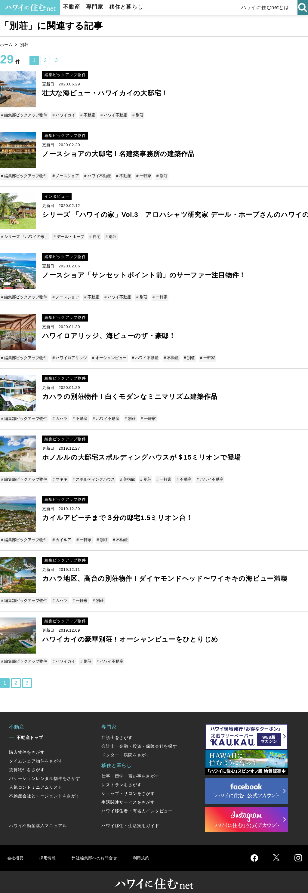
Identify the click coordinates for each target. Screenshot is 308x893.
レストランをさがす (121, 775)
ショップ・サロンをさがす (128, 784)
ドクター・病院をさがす (125, 746)
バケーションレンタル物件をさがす (44, 769)
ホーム (6, 44)
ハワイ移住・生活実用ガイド (130, 816)
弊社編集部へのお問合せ (101, 848)
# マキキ (59, 474)
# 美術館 (126, 474)
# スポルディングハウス (93, 474)
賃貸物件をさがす (27, 760)
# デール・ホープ (68, 234)
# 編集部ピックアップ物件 (25, 115)
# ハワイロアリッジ (69, 354)
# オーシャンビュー (108, 354)
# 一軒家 (141, 175)
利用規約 (153, 848)
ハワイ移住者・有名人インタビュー (137, 801)
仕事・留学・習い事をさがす (130, 767)
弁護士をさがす (117, 728)
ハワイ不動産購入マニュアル (38, 816)
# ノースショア (65, 175)
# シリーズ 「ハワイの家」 (25, 234)
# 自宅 (94, 234)
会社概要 (16, 848)
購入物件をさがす (27, 743)
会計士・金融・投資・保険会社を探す (139, 737)
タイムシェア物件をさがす (36, 752)
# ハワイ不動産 (112, 115)
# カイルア (61, 533)
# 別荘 (135, 115)
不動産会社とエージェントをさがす (44, 786)
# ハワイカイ (63, 115)
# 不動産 (86, 115)
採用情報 (50, 848)
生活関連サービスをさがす (128, 793)
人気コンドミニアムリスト (36, 778)
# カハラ (59, 414)
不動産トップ (30, 728)
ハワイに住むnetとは (266, 7)
